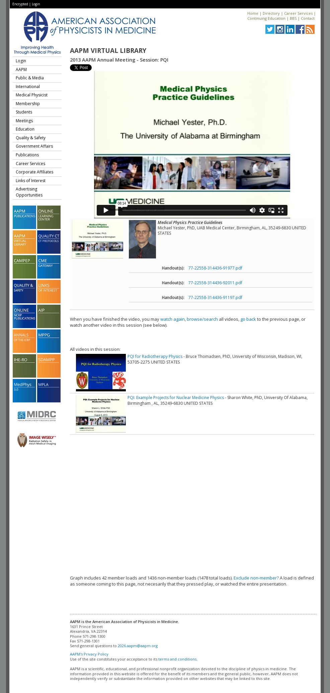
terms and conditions (177, 659)
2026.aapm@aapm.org (138, 645)
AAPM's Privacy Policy (89, 654)
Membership (28, 103)
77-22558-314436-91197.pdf (215, 297)
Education (25, 129)
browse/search (202, 319)
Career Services (298, 13)
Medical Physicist (32, 95)
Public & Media (30, 78)
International (28, 86)
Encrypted (20, 4)
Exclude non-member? (256, 578)
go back (248, 319)
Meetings (24, 121)
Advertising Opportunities (29, 192)
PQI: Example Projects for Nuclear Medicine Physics (176, 397)
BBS (293, 18)
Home (252, 13)
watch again (172, 319)
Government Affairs (34, 146)
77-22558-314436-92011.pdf (215, 283)
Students (24, 112)
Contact (308, 18)
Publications (27, 155)
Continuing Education (266, 18)
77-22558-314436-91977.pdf (215, 268)
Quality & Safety (31, 138)
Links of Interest (31, 180)
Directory (271, 13)
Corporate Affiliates (34, 172)
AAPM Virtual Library (108, 50)
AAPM (21, 69)
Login (36, 4)
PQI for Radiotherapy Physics (155, 356)
